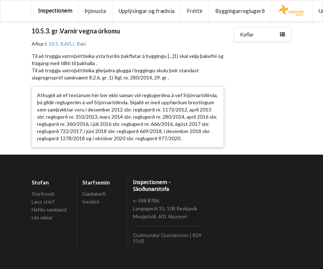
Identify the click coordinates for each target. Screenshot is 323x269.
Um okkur (42, 217)
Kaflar (262, 34)
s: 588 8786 (146, 200)
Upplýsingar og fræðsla (147, 11)
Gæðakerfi (94, 194)
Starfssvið (43, 194)
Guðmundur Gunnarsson (161, 235)
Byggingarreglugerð (240, 11)
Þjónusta (95, 11)
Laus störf (43, 202)
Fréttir (195, 11)
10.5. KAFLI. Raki (67, 44)
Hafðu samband (49, 209)
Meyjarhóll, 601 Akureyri (160, 216)
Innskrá (90, 202)
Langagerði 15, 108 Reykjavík (165, 208)
